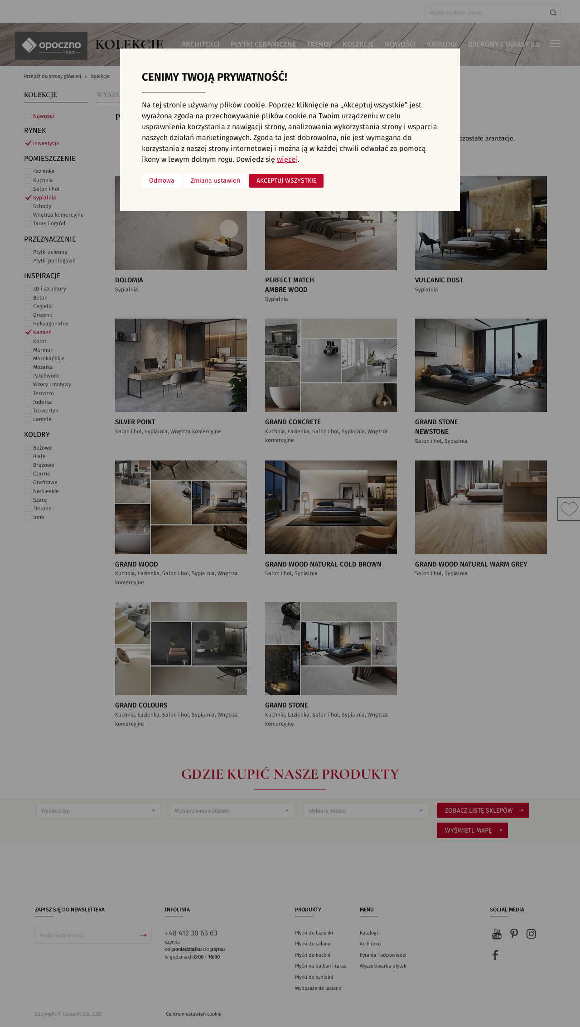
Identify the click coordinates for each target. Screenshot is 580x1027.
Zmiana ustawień (215, 181)
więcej (287, 159)
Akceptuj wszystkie (286, 181)
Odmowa (161, 181)
